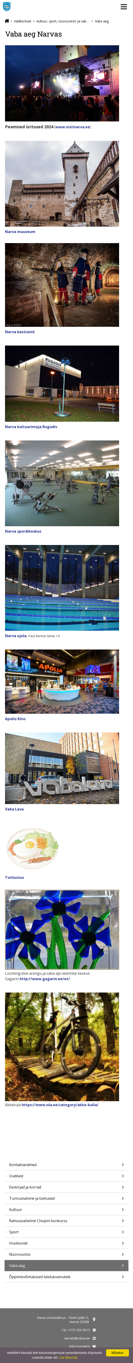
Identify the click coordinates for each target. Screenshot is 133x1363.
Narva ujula (15, 635)
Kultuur (66, 1211)
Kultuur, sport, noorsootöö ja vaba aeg (63, 21)
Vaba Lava (14, 809)
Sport (66, 1233)
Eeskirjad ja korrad (66, 1189)
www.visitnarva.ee (72, 126)
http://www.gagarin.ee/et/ (45, 978)
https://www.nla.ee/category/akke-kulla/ (60, 1104)
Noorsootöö (66, 1256)
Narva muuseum (20, 231)
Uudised (66, 1177)
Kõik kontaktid (79, 1346)
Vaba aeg (102, 21)
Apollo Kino (15, 718)
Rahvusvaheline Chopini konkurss (66, 1222)
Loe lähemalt (68, 1357)
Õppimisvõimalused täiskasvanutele (66, 1278)
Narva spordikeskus (23, 531)
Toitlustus (14, 877)
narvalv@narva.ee (77, 1338)
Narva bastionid (19, 331)
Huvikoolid (66, 1245)
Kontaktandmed (66, 1166)
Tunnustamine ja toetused (66, 1200)
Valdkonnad (22, 21)
